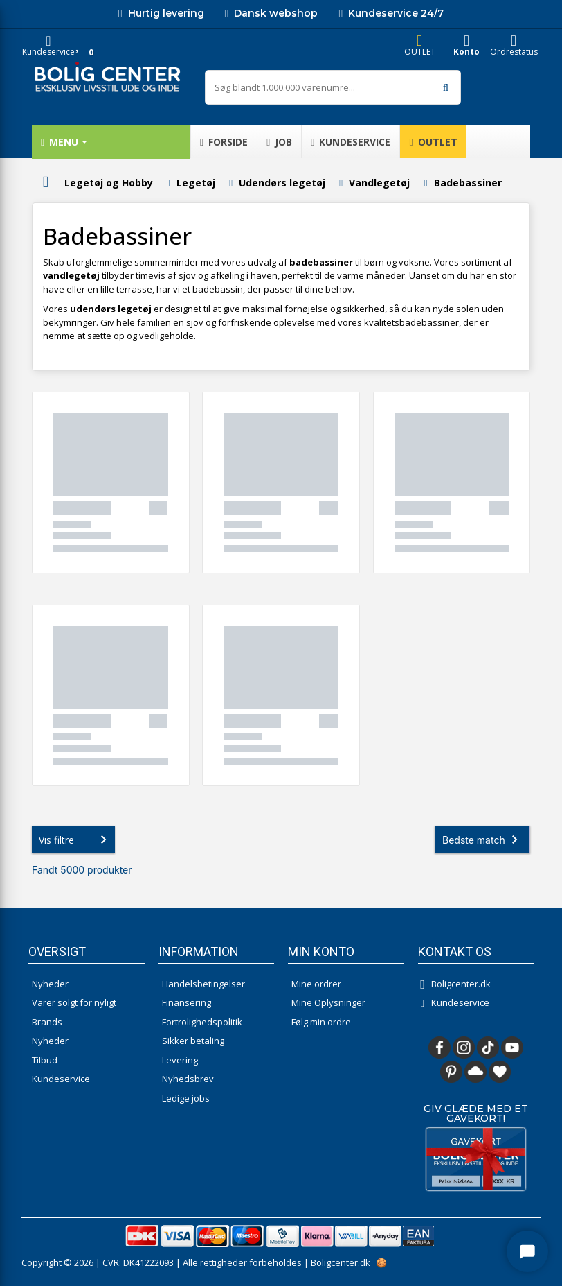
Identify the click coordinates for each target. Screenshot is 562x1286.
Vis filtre (75, 839)
